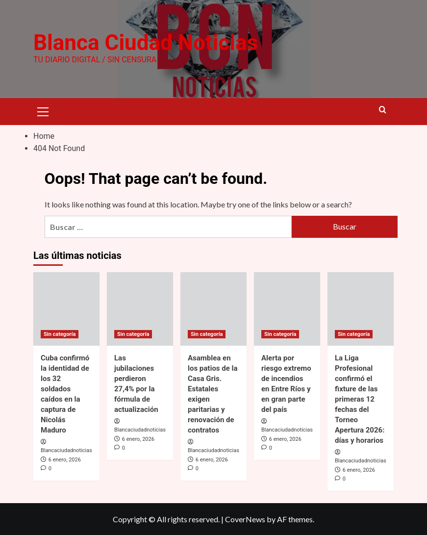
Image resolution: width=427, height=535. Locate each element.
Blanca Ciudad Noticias (145, 42)
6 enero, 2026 (65, 460)
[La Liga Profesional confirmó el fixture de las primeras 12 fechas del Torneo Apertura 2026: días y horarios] (360, 308)
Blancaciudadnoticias (66, 450)
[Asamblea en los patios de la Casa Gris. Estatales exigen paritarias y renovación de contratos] (213, 308)
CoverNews (245, 519)
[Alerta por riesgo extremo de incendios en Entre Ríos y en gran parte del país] (287, 308)
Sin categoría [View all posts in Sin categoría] (59, 334)
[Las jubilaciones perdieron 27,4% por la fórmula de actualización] (140, 308)
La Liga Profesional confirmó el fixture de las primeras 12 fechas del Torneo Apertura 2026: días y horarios (359, 398)
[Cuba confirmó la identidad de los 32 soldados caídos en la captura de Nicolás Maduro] (66, 308)
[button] (43, 110)
